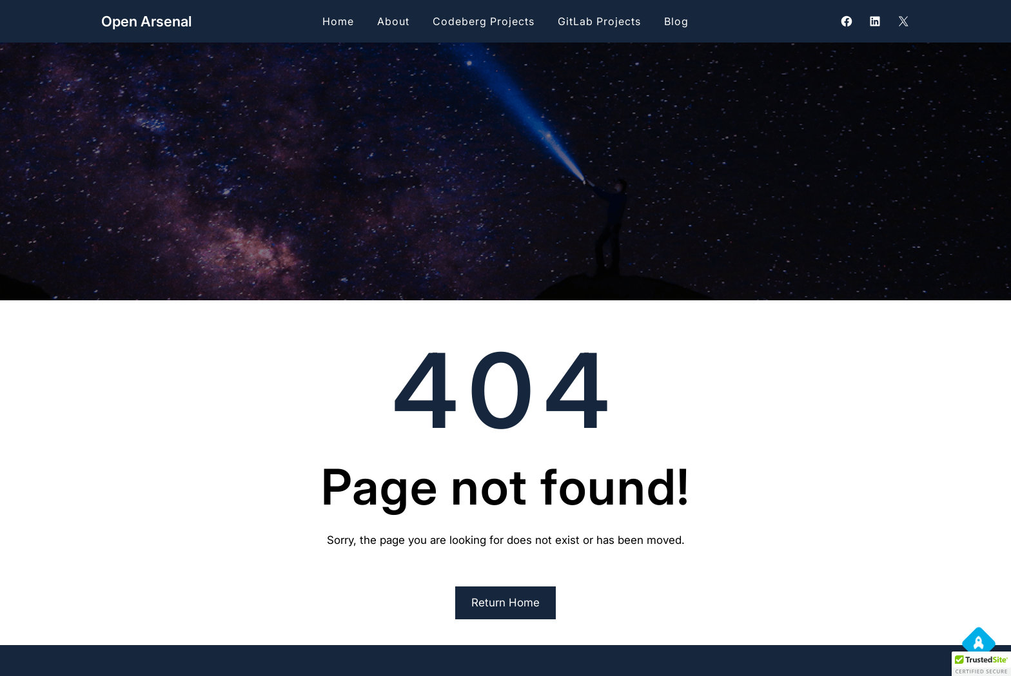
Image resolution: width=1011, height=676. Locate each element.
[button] (981, 664)
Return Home (505, 602)
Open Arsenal (146, 21)
